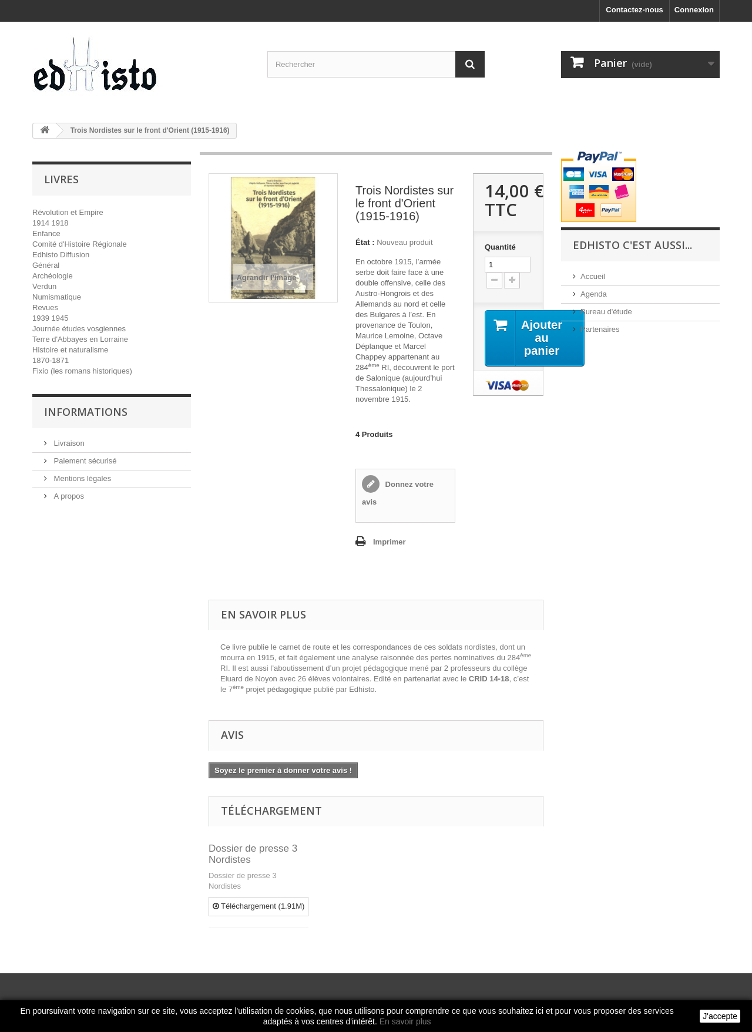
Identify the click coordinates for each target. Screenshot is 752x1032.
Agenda (593, 294)
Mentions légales (81, 478)
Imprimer (389, 541)
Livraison (68, 443)
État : (365, 242)
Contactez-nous (634, 9)
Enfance (46, 233)
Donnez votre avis (398, 493)
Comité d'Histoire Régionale (79, 244)
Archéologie (52, 275)
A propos (68, 496)
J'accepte (720, 1016)
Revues (45, 307)
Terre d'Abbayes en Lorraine (80, 339)
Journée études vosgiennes (79, 328)
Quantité (500, 247)
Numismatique (56, 297)
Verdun (44, 286)
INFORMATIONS (85, 412)
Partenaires (599, 329)
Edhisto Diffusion (60, 254)
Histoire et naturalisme (70, 349)
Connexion (694, 9)
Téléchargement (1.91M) (259, 906)
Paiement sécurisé (84, 460)
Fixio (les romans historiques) (82, 371)
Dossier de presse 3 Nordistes (253, 854)
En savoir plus (405, 1021)
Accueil (592, 276)
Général (45, 265)
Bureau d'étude (606, 311)
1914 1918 (50, 222)
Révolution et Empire (67, 212)
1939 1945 (50, 318)
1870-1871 (50, 360)
